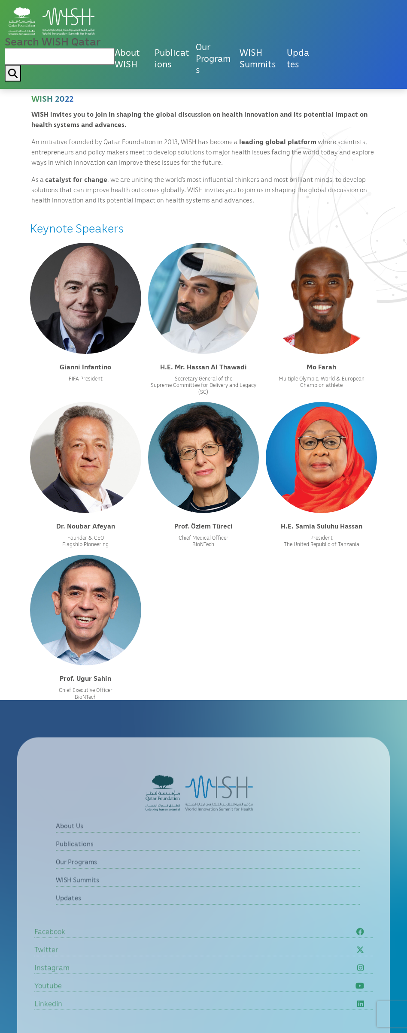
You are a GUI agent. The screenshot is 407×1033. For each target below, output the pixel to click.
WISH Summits (258, 58)
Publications (172, 58)
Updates (298, 58)
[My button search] (13, 73)
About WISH (127, 58)
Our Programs (213, 58)
